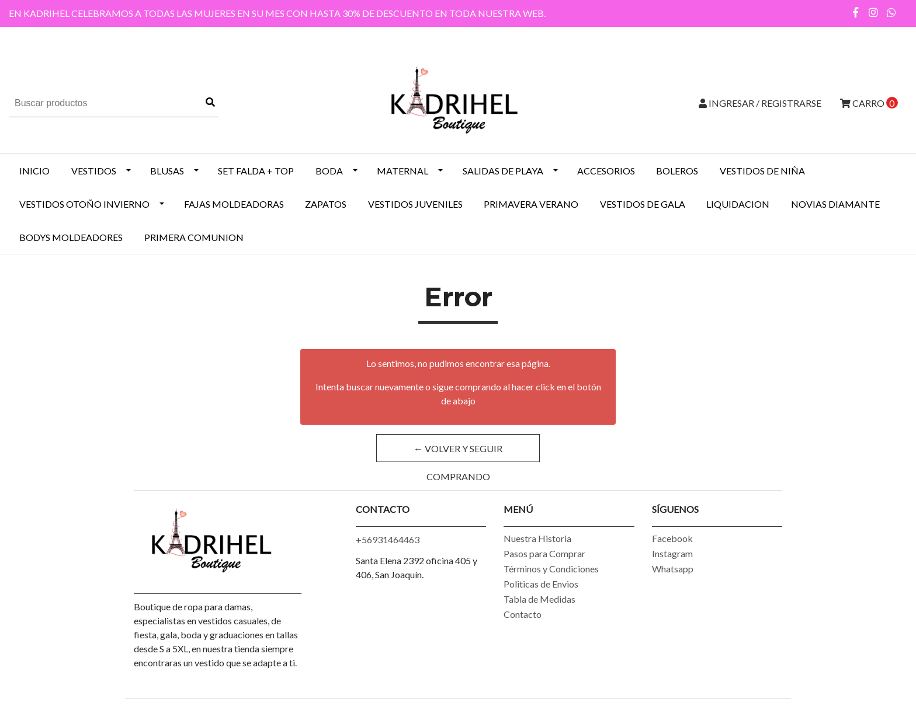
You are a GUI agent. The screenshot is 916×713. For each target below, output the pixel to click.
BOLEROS (677, 170)
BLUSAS (167, 170)
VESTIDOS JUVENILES (415, 203)
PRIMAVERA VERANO (531, 203)
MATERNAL (402, 170)
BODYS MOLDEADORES (71, 237)
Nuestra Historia (537, 538)
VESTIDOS (93, 170)
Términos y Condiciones (551, 568)
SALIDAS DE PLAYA (503, 170)
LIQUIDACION (737, 203)
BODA (329, 170)
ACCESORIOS (606, 170)
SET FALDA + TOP (256, 170)
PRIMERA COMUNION (194, 237)
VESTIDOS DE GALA (642, 203)
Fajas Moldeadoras (234, 203)
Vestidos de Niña (762, 170)
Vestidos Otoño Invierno (84, 203)
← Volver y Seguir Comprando (458, 452)
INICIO (34, 170)
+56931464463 (387, 539)
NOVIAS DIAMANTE (835, 203)
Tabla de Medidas (539, 598)
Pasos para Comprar (544, 553)
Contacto (523, 614)
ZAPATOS (325, 203)
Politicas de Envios (541, 583)
